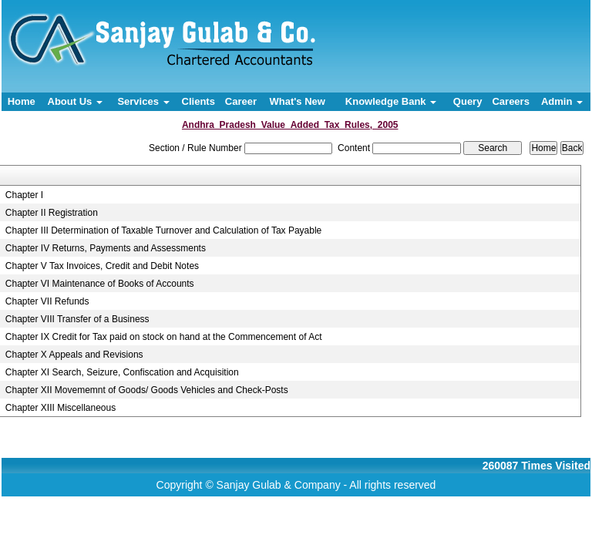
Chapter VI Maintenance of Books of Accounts (99, 283)
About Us (75, 101)
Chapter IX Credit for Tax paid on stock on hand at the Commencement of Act (163, 336)
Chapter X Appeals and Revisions (74, 354)
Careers (510, 101)
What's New (297, 101)
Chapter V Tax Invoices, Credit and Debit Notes (102, 266)
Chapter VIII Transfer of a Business (77, 319)
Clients (198, 101)
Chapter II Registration (51, 212)
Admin (562, 101)
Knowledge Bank (390, 101)
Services (143, 101)
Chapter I (24, 195)
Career (241, 101)
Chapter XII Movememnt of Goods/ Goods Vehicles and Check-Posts (146, 390)
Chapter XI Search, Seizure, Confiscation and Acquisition (122, 372)
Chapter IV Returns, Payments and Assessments (105, 248)
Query (468, 101)
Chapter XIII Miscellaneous (60, 407)
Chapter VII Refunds (47, 301)
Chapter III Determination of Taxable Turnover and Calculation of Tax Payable (163, 230)
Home (21, 101)
